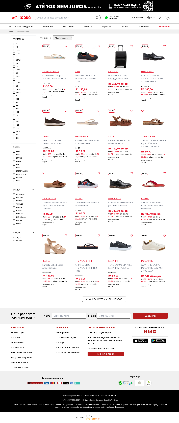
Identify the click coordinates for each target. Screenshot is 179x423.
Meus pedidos (63, 332)
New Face (144, 26)
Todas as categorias (21, 26)
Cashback (137, 17)
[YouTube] (154, 331)
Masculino (68, 26)
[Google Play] (158, 340)
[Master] (53, 383)
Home (11, 31)
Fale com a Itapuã (105, 353)
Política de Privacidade (21, 352)
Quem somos (17, 342)
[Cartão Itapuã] (35, 383)
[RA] (148, 383)
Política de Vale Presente (68, 352)
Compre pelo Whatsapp (112, 18)
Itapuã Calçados (21, 17)
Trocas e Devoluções (66, 337)
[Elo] (66, 383)
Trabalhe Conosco (20, 367)
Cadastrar (150, 315)
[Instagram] (150, 331)
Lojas (151, 17)
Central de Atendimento (67, 347)
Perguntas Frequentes (21, 357)
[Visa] (46, 383)
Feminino (48, 26)
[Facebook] (145, 331)
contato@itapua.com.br (104, 348)
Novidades (164, 26)
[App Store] (140, 340)
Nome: (47, 315)
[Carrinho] (166, 17)
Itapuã (125, 26)
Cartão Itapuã (17, 347)
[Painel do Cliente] (160, 17)
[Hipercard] (59, 383)
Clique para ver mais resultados (104, 299)
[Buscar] (97, 17)
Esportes (106, 26)
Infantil (88, 26)
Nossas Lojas (17, 332)
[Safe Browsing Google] (125, 383)
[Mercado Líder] (139, 383)
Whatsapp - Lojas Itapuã (99, 332)
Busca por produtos (22, 31)
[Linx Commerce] (93, 417)
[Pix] (77, 383)
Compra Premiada (19, 362)
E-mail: (92, 315)
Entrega (60, 342)
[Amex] (71, 383)
